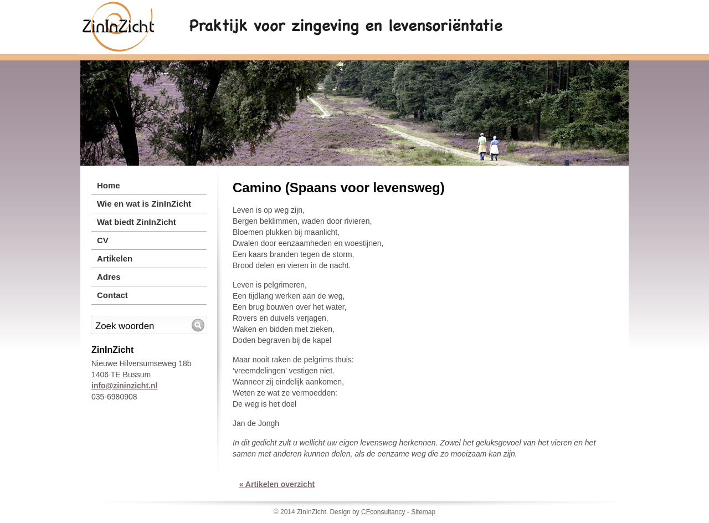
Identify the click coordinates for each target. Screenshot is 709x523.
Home (108, 185)
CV (103, 240)
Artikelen (114, 258)
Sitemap (423, 512)
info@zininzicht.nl (124, 385)
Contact (112, 295)
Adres (109, 276)
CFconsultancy (383, 512)
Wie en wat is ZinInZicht (144, 203)
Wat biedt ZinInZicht (136, 222)
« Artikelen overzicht (277, 484)
